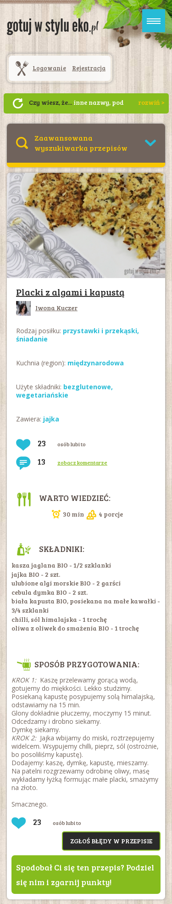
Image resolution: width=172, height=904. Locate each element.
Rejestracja (88, 68)
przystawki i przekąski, (101, 330)
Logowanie (49, 68)
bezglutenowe (87, 386)
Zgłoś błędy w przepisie (111, 840)
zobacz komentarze (82, 462)
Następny (18, 103)
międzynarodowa (95, 362)
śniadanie (32, 339)
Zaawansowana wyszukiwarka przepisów (81, 143)
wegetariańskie (42, 395)
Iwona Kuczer (47, 307)
